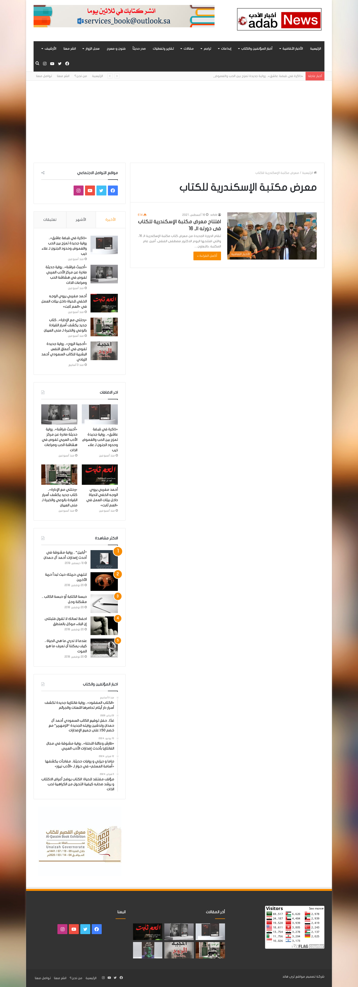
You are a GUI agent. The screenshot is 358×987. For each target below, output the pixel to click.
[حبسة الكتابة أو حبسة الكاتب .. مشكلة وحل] (104, 603)
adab (213, 214)
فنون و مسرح (116, 48)
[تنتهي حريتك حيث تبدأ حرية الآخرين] (104, 581)
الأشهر (81, 220)
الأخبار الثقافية (292, 48)
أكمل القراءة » (207, 256)
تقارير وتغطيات (163, 48)
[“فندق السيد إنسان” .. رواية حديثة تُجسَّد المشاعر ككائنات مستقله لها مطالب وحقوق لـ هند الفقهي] (147, 950)
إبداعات (226, 48)
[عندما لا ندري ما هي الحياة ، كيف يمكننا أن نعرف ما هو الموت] (104, 648)
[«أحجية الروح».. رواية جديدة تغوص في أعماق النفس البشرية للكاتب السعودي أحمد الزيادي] (104, 351)
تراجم (207, 48)
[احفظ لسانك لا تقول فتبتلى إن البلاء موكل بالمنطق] (104, 625)
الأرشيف (50, 48)
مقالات (188, 48)
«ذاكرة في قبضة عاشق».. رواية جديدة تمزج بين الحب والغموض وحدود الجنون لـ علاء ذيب (100, 439)
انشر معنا (69, 48)
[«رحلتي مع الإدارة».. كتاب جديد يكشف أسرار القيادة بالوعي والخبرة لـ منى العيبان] (104, 327)
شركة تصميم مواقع (309, 976)
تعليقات (49, 220)
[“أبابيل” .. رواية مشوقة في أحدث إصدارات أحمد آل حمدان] (104, 559)
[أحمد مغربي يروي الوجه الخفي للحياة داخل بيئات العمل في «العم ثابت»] (104, 303)
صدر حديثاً (139, 48)
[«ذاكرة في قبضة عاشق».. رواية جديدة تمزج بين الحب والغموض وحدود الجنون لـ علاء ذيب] (104, 245)
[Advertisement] (179, 118)
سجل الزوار (92, 48)
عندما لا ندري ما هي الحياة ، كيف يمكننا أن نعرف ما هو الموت (66, 646)
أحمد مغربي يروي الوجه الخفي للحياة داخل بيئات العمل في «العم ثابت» (64, 301)
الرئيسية (315, 48)
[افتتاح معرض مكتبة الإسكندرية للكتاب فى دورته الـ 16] (272, 235)
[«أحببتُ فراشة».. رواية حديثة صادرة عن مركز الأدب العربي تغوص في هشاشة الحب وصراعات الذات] (104, 274)
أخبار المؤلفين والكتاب (256, 48)
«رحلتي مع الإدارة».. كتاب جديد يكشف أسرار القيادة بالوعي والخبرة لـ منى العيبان (65, 325)
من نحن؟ (80, 76)
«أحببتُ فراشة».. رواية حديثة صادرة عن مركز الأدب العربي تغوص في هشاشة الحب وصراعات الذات (59, 439)
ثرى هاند (288, 976)
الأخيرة (110, 220)
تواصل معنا (44, 76)
